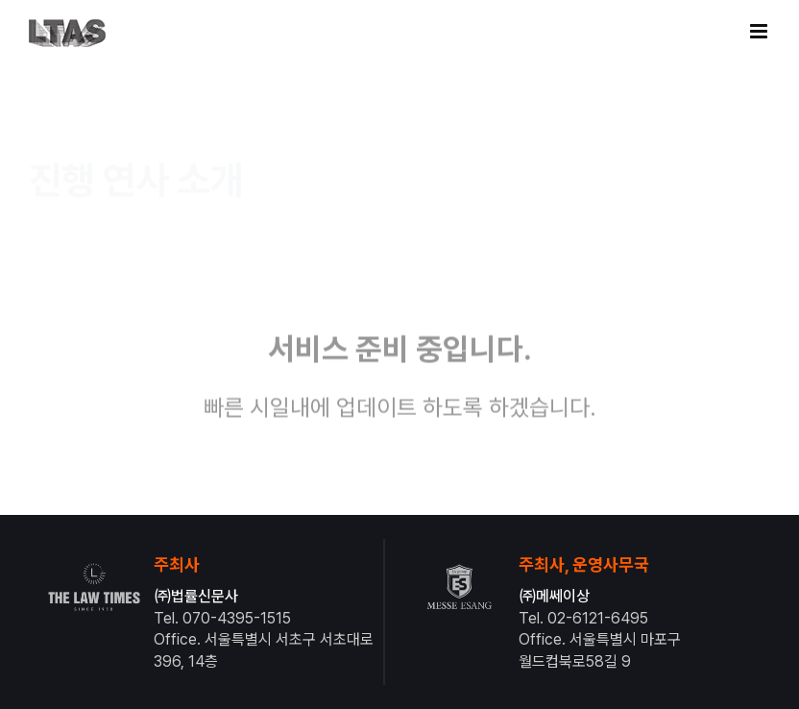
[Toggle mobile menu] (760, 31)
